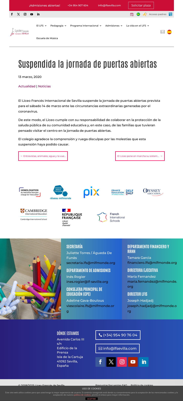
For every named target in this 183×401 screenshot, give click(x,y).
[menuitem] (169, 32)
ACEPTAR (91, 399)
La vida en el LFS (136, 25)
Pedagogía (56, 25)
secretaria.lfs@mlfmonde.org (90, 263)
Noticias (44, 86)
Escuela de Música (47, 38)
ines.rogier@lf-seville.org (87, 282)
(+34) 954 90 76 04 (120, 335)
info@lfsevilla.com (109, 5)
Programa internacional (84, 25)
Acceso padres (157, 14)
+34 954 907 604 (78, 5)
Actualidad (26, 86)
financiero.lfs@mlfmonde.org (152, 263)
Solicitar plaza (141, 5)
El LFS (40, 25)
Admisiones (112, 25)
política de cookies (82, 394)
